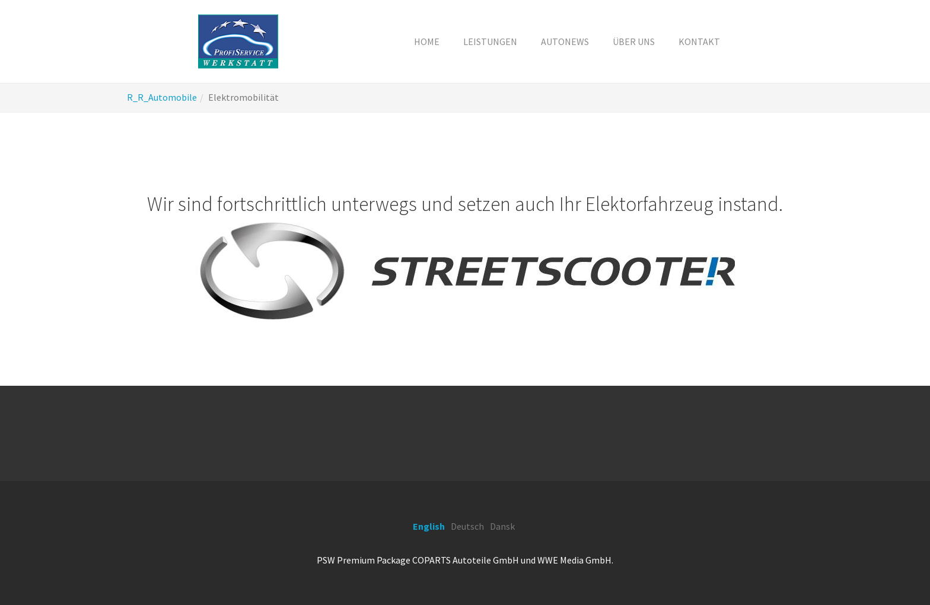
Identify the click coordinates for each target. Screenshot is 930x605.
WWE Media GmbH (574, 560)
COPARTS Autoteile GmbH (465, 560)
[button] (490, 41)
